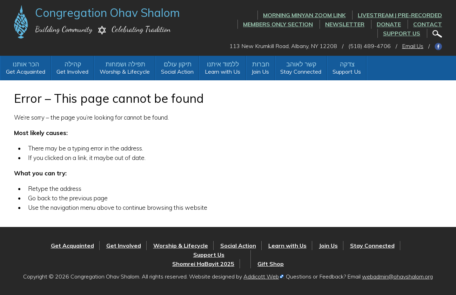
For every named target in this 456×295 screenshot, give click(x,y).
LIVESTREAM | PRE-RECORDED (400, 15)
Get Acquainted (25, 71)
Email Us (412, 45)
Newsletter (344, 24)
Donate (389, 24)
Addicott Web (261, 276)
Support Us (401, 33)
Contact (427, 24)
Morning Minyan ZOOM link (304, 15)
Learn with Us (222, 71)
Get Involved (72, 71)
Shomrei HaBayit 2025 (203, 263)
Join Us (260, 71)
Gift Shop (270, 263)
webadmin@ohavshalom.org (397, 276)
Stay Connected (300, 71)
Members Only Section (278, 24)
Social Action (177, 71)
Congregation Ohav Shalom (107, 13)
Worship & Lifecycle (125, 71)
